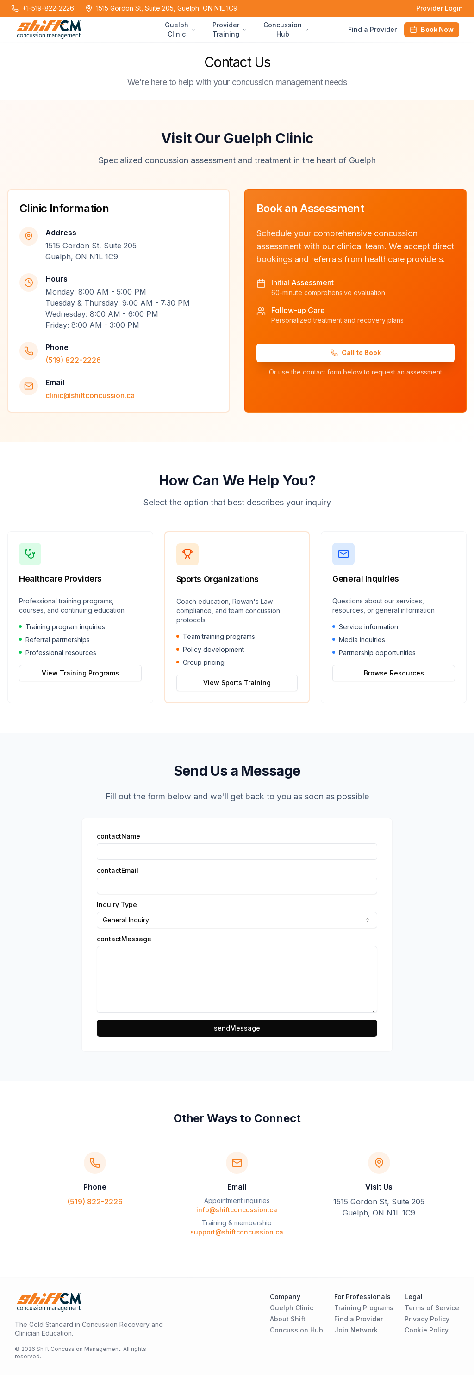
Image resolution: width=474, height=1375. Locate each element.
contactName (118, 836)
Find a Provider (372, 29)
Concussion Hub (296, 1330)
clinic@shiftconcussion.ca (90, 395)
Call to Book (356, 352)
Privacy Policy (427, 1319)
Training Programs (363, 1308)
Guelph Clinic (291, 1308)
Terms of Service (432, 1308)
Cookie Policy (427, 1330)
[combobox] (237, 920)
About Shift (288, 1319)
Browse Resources (394, 673)
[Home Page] (89, 29)
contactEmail (117, 870)
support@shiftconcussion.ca (236, 1232)
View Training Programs (80, 673)
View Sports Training (237, 683)
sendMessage (237, 1028)
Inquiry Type (117, 905)
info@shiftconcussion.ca (236, 1210)
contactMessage (124, 939)
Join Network (356, 1330)
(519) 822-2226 (73, 360)
